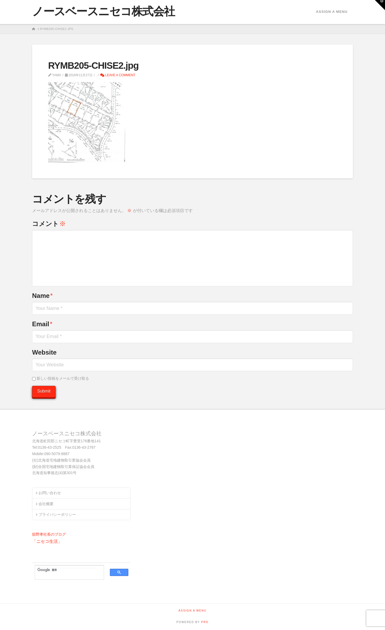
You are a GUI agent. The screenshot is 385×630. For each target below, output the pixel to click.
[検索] (66, 570)
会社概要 (44, 504)
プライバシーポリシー (56, 514)
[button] (380, 5)
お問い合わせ (48, 493)
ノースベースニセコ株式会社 (103, 11)
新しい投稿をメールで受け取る (63, 378)
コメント (49, 223)
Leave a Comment (117, 75)
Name (42, 295)
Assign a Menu (332, 12)
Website (44, 352)
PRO (205, 622)
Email (42, 324)
